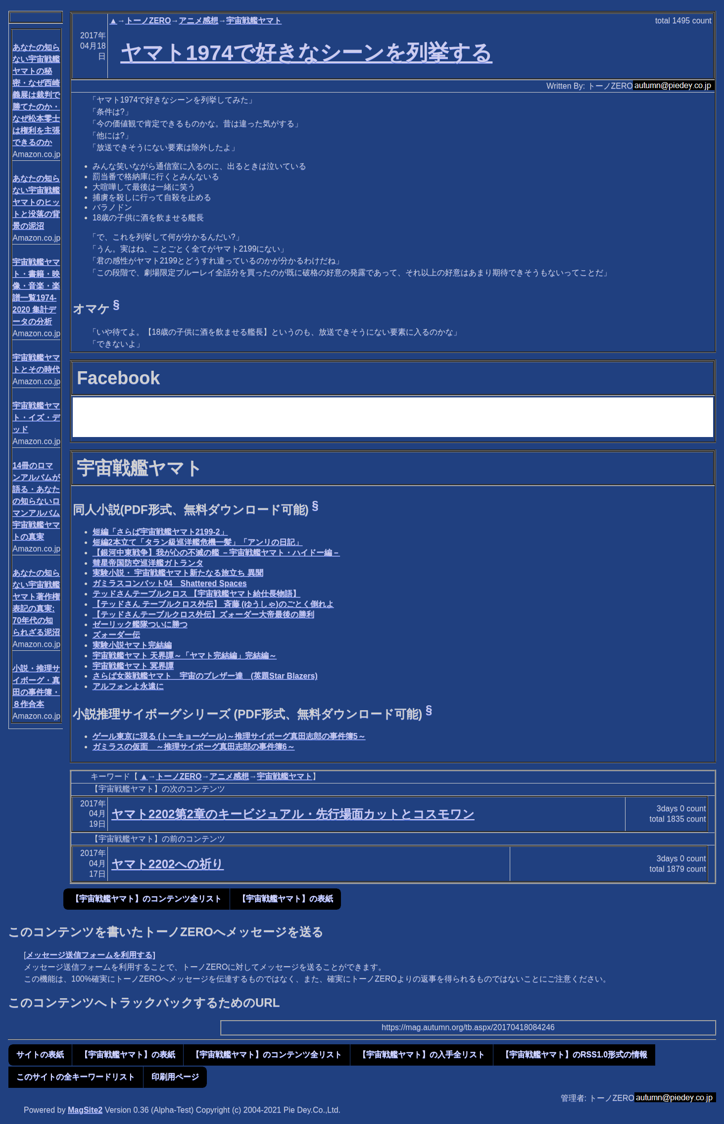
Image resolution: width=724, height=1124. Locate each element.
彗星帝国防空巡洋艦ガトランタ (148, 563)
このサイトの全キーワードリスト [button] (75, 1077)
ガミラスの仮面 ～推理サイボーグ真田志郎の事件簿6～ (194, 746)
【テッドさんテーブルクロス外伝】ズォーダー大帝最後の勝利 (203, 614)
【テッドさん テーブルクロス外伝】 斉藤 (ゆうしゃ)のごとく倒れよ (213, 604)
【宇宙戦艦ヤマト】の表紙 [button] (285, 898)
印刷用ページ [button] (175, 1077)
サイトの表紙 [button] (40, 1054)
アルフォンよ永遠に (128, 686)
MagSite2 (85, 1110)
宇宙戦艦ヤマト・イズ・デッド (36, 417)
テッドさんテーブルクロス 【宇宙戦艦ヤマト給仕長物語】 (196, 593)
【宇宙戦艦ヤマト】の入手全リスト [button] (421, 1054)
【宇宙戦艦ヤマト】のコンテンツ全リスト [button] (146, 898)
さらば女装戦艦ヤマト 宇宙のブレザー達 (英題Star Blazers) (205, 676)
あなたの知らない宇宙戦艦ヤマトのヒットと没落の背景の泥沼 (36, 202)
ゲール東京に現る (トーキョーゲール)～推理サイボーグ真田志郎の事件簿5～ (229, 736)
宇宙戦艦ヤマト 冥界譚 (133, 666)
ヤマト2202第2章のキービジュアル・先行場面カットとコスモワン (293, 814)
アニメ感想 (198, 20)
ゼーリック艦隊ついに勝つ (140, 624)
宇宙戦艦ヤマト (254, 20)
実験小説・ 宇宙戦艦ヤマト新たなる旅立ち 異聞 (178, 573)
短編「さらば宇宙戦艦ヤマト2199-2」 (160, 532)
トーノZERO (148, 20)
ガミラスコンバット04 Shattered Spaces (170, 583)
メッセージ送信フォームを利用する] (90, 955)
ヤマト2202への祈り (167, 864)
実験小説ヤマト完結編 (132, 645)
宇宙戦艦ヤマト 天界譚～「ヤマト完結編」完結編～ (185, 655)
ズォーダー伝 (116, 635)
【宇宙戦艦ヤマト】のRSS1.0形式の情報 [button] (574, 1054)
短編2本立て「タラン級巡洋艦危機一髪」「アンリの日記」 (198, 542)
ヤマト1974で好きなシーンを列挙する (306, 52)
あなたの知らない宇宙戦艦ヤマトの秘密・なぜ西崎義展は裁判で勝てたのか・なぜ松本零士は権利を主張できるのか (36, 95)
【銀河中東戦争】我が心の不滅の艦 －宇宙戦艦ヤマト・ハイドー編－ (216, 552)
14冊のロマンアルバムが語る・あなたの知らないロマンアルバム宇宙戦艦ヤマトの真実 (36, 501)
